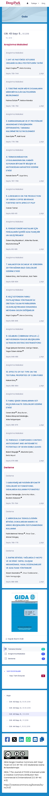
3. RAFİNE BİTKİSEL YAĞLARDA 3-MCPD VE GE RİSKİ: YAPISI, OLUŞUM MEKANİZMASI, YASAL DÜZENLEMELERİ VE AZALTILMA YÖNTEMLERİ (24, 562)
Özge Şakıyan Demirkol (15, 348)
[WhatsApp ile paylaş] (28, 740)
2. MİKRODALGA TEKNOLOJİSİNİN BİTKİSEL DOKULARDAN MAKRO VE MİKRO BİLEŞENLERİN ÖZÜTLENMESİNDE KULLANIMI (24, 523)
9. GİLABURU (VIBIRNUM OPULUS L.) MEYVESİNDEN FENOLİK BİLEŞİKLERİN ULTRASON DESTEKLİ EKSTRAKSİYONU (23, 339)
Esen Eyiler (10, 136)
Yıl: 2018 (9, 38)
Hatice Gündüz (26, 100)
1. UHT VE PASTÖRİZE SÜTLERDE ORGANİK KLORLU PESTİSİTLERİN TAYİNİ (24, 61)
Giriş (43, 3)
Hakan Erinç (11, 276)
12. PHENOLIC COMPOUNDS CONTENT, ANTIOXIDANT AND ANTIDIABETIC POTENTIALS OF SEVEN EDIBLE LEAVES (24, 443)
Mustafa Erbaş (12, 244)
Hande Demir (11, 175)
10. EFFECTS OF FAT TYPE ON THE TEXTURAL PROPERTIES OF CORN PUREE (24, 373)
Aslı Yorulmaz (22, 276)
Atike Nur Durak (31, 240)
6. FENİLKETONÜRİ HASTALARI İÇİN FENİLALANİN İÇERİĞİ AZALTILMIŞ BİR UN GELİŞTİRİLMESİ (23, 232)
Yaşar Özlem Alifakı (14, 351)
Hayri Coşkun (11, 68)
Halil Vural (21, 136)
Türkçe (34, 3)
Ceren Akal (10, 413)
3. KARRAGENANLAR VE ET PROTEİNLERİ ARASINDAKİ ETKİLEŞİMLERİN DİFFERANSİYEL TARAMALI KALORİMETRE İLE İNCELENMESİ (24, 126)
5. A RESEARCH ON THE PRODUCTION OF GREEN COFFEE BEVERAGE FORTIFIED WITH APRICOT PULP (23, 199)
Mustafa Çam (27, 452)
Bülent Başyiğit (12, 452)
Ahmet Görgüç (12, 537)
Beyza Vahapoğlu (13, 494)
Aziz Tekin (33, 276)
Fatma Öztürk (12, 100)
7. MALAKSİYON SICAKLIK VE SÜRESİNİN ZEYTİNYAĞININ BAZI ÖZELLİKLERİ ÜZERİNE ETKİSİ (24, 268)
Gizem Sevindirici (13, 573)
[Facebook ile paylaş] (7, 740)
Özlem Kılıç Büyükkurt (15, 240)
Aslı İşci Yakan (32, 348)
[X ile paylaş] (14, 739)
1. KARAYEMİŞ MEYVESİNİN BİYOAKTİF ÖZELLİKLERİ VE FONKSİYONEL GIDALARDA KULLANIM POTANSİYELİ (23, 486)
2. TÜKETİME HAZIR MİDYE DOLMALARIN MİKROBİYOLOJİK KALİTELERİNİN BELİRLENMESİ (24, 92)
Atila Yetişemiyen (13, 419)
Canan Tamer (12, 208)
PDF (41, 74)
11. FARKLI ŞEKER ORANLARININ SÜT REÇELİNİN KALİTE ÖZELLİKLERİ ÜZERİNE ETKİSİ (24, 404)
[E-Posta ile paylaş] (35, 740)
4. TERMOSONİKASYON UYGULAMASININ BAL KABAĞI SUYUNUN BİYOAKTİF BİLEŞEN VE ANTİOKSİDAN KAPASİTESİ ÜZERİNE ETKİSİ (22, 163)
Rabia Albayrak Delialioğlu (17, 416)
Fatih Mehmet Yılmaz (15, 534)
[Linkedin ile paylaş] (21, 740)
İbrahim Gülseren (13, 498)
